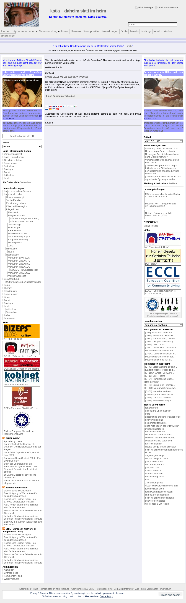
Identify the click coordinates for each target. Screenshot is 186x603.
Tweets (7, 172)
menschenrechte (153, 470)
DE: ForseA (163, 262)
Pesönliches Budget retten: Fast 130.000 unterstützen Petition (20, 500)
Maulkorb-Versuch (17, 233)
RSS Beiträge (145, 7)
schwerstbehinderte (155, 500)
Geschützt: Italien (13, 160)
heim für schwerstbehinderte (159, 497)
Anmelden (9, 569)
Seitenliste (9, 166)
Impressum (9, 318)
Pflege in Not (12, 209)
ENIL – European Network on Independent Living (22, 431)
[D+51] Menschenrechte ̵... (158, 391)
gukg (147, 413)
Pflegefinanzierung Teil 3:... (158, 359)
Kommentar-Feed (13, 576)
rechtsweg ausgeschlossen (159, 491)
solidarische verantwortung (158, 434)
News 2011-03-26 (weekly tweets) (66, 76)
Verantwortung (11, 279)
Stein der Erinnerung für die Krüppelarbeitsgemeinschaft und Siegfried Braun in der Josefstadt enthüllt (20, 467)
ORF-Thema (14, 230)
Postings (8, 169)
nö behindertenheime (156, 423)
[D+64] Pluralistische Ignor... (159, 379)
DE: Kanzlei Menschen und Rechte (22, 367)
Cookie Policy (106, 596)
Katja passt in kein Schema (17, 191)
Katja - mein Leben (13, 194)
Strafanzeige (14, 224)
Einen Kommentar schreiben (60, 96)
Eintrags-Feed (11, 573)
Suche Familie (13, 200)
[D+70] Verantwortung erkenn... (161, 338)
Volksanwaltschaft (17, 276)
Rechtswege (12, 254)
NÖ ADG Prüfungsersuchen (24, 269)
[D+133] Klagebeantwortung (159, 341)
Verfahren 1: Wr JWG (19, 257)
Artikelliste (9, 175)
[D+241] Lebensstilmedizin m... (160, 353)
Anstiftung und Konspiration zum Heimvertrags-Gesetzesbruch (161, 149)
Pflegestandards (16, 215)
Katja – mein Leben (14, 157)
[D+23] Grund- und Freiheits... (160, 335)
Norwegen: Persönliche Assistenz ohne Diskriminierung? (162, 155)
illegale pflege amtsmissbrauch (160, 446)
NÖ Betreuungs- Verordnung (24, 218)
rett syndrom (151, 407)
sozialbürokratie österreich (158, 440)
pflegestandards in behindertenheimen (155, 430)
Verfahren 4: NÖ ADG (19, 266)
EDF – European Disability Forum (22, 407)
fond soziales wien (154, 488)
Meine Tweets (151, 226)
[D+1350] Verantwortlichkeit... (160, 394)
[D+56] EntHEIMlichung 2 (158, 400)
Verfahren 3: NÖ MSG (19, 263)
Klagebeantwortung (18, 239)
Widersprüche (15, 242)
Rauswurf (13, 212)
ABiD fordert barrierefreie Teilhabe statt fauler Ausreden (21, 506)
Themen (8, 288)
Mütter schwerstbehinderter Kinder (23, 282)
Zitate (7, 297)
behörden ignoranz (154, 464)
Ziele (10, 245)
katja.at (65, 589)
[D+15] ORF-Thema (155, 344)
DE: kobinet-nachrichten (22, 383)
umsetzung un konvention (158, 410)
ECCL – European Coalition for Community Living (163, 291)
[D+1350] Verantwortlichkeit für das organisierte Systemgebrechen (163, 178)
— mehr (128, 46)
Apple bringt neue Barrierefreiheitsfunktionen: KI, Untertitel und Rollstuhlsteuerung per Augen (22, 445)
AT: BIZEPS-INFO (22, 338)
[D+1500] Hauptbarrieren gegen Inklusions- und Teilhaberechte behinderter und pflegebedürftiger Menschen (162, 169)
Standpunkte (10, 291)
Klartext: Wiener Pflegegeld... (160, 369)
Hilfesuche (11, 248)
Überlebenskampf (13, 154)
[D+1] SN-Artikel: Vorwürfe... (159, 332)
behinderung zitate (154, 476)
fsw (147, 479)
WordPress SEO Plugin (157, 503)
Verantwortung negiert (19, 236)
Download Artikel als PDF (22, 136)
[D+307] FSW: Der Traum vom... (161, 347)
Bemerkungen (11, 163)
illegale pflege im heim (156, 458)
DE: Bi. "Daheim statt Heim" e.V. (22, 355)
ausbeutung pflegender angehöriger (163, 416)
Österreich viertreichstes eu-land (161, 485)
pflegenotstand (152, 467)
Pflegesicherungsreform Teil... (160, 350)
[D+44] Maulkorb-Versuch (158, 397)
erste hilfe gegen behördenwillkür (162, 426)
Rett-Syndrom (152, 382)
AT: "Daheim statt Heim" (163, 246)
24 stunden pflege (154, 482)
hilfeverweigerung (154, 419)
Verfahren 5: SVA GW (19, 273)
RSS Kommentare (168, 7)
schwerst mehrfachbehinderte (160, 437)
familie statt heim (153, 443)
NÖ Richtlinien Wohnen (22, 221)
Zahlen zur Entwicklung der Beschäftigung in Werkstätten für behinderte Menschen (20, 493)
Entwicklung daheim (16, 203)
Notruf (11, 251)
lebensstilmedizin (153, 473)
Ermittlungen (14, 227)
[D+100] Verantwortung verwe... (161, 388)
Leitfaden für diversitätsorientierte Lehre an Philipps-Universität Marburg (23, 517)
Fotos (7, 285)
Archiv (7, 315)
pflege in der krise (154, 461)
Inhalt (6, 178)
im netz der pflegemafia (157, 494)
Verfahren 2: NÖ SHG (19, 260)
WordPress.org (11, 579)
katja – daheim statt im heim (78, 10)
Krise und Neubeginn (16, 206)
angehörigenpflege (154, 455)
